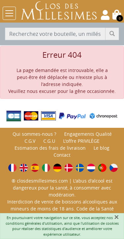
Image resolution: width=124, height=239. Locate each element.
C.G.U (49, 141)
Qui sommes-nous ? (34, 134)
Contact (62, 155)
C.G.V (29, 141)
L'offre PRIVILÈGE (81, 141)
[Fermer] (116, 217)
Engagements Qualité (88, 134)
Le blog (101, 148)
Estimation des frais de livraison (50, 148)
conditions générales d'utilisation (34, 223)
